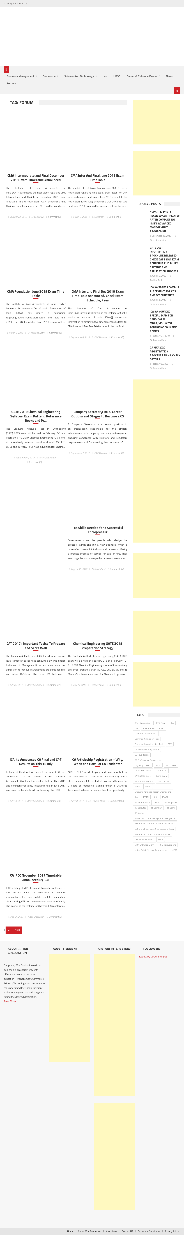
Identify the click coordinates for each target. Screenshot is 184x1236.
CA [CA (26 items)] (172, 723)
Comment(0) (54, 217)
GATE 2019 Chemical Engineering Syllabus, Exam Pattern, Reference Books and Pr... (35, 417)
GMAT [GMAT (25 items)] (148, 787)
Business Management (20, 76)
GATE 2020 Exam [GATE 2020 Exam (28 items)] (143, 776)
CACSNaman (37, 217)
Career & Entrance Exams (142, 76)
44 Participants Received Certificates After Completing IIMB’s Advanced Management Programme (165, 222)
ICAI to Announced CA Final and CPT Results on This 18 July (36, 762)
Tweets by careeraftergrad (153, 957)
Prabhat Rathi (98, 570)
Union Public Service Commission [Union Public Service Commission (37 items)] (151, 850)
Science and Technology (79, 76)
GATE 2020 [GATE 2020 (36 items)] (161, 771)
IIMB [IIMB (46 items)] (157, 803)
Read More (10, 1002)
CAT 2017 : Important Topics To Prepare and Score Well (35, 646)
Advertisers (111, 1232)
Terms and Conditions (149, 1232)
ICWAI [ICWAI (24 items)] (165, 797)
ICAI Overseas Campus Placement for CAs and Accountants (164, 292)
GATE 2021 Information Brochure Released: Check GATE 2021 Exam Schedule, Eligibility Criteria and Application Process (164, 260)
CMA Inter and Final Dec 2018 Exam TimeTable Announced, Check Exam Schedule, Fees (98, 296)
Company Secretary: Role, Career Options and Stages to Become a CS (97, 414)
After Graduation (47, 458)
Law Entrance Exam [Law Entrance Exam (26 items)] (144, 840)
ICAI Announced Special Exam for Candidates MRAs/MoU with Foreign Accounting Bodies (164, 322)
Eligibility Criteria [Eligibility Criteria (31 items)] (143, 766)
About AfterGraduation (89, 1232)
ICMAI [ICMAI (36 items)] (146, 797)
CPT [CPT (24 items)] (170, 744)
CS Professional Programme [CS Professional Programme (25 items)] (148, 760)
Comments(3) (117, 802)
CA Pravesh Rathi (36, 333)
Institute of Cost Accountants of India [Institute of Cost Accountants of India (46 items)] (152, 834)
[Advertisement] (156, 122)
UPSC (117, 76)
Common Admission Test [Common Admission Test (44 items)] (146, 739)
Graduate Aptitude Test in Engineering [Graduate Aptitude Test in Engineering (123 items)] (153, 792)
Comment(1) (54, 686)
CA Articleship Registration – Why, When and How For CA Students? (97, 762)
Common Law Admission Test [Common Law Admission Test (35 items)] (149, 744)
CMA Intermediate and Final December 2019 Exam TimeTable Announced (35, 178)
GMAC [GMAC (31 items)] (137, 787)
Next (17, 930)
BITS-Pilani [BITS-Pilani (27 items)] (160, 723)
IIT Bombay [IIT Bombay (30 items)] (156, 808)
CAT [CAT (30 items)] (136, 729)
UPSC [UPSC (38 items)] (174, 850)
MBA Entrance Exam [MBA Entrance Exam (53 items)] (144, 845)
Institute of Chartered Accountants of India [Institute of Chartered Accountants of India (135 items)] (155, 824)
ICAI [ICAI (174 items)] (136, 797)
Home (70, 1232)
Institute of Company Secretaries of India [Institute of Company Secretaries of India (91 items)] (154, 829)
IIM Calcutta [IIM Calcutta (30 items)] (140, 808)
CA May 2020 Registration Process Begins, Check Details (165, 354)
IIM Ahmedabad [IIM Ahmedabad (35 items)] (142, 803)
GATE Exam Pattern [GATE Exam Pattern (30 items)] (144, 781)
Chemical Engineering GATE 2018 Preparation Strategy (97, 646)
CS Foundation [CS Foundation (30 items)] (142, 755)
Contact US (127, 1232)
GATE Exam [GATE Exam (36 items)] (161, 776)
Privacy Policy (172, 1232)
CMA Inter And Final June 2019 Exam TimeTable (97, 178)
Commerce (49, 76)
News (169, 76)
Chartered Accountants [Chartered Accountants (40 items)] (146, 734)
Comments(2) (117, 570)
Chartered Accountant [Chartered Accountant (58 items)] (153, 729)
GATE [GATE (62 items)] (158, 766)
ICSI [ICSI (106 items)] (155, 797)
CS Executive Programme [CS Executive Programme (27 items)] (147, 750)
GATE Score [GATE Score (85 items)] (163, 781)
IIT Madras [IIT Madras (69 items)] (139, 813)
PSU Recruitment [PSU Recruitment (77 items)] (167, 845)
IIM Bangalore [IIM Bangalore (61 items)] (170, 803)
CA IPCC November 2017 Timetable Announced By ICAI (36, 878)
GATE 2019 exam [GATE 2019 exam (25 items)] (143, 771)
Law (104, 76)
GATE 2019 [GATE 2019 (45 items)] (171, 766)
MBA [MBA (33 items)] (160, 840)
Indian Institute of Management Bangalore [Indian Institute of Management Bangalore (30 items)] (155, 819)
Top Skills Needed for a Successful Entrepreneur (97, 530)
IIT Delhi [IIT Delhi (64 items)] (171, 808)
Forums (11, 84)
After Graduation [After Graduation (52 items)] (142, 723)
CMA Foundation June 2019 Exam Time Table (36, 294)
